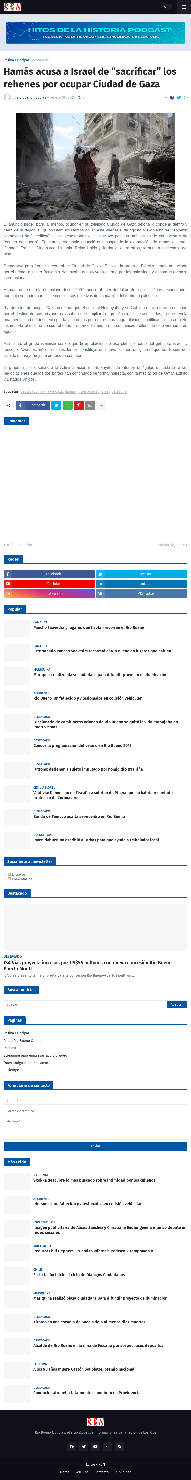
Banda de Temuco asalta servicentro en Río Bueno (79, 816)
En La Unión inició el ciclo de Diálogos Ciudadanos (79, 1274)
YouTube (82, 1472)
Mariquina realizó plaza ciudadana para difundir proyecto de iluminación (100, 674)
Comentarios (20, 879)
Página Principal (16, 60)
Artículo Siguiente (171, 545)
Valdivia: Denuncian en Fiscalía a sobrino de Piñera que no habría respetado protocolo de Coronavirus (103, 795)
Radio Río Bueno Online (22, 1041)
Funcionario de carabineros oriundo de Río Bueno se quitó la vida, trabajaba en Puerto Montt (105, 725)
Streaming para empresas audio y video (35, 1055)
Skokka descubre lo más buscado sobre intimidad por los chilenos (94, 1180)
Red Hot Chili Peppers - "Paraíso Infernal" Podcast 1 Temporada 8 (93, 1251)
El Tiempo (11, 1070)
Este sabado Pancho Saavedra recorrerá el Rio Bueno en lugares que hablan (102, 651)
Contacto (102, 1472)
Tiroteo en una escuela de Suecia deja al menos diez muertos (89, 1322)
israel (105, 392)
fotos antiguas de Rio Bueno (26, 1063)
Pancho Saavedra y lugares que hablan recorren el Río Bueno (88, 627)
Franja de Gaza (51, 392)
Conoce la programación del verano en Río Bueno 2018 (82, 745)
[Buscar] (95, 1004)
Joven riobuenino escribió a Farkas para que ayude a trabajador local (96, 840)
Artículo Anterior (19, 545)
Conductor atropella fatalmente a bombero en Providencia (87, 1392)
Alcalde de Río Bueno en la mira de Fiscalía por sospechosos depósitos (98, 1345)
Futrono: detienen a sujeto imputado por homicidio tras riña (88, 769)
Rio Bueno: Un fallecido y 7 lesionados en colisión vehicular (87, 698)
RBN (101, 1464)
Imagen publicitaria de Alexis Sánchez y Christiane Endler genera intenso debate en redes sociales (109, 1230)
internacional (88, 392)
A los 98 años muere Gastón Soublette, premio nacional (83, 1369)
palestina (119, 392)
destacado (40, 60)
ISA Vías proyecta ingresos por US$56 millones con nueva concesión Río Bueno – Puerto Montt (89, 966)
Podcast (10, 1048)
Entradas (17, 874)
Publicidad (123, 1472)
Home (64, 1472)
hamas (70, 392)
